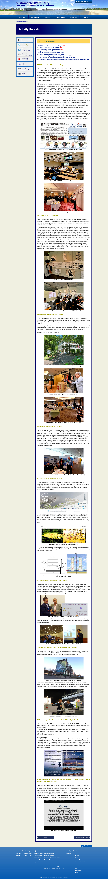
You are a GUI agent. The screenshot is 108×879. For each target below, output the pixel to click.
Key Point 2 (18, 855)
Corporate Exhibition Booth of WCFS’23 (49, 51)
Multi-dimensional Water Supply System (53, 866)
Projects (36, 851)
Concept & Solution (28, 855)
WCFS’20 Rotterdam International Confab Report (51, 52)
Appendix (68, 853)
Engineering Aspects (49, 855)
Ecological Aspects (48, 864)
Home (17, 21)
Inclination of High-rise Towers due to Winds (54, 868)
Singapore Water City (38, 861)
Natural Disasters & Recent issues (83, 864)
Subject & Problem (28, 853)
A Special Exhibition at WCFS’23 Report (49, 47)
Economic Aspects (48, 859)
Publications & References (81, 866)
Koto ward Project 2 (38, 855)
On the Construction (49, 861)
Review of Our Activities (82, 837)
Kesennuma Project (38, 859)
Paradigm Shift (70, 851)
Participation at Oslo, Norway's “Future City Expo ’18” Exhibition (55, 56)
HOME (77, 855)
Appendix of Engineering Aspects (52, 857)
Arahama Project (37, 857)
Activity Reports (79, 859)
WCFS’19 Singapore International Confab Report (51, 54)
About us (77, 851)
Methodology (27, 851)
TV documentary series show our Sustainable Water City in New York (56, 57)
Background (19, 851)
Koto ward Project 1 (38, 853)
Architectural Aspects (49, 853)
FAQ (76, 868)
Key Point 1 (18, 853)
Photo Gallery (78, 870)
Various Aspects (48, 851)
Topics (45, 837)
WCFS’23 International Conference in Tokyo (50, 46)
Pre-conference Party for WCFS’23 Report (49, 49)
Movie (76, 872)
